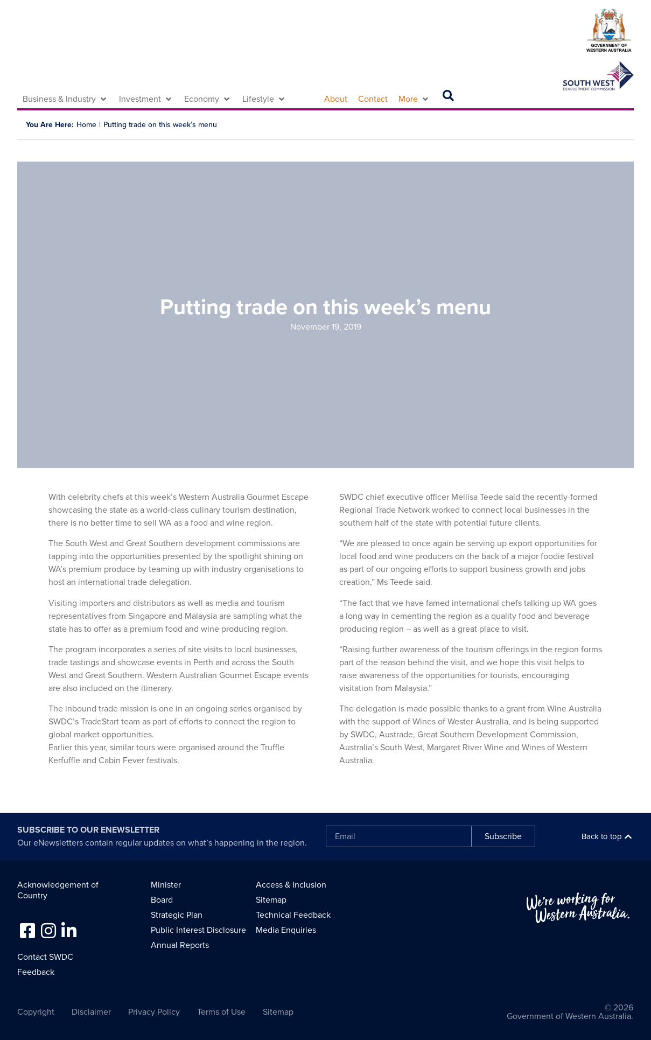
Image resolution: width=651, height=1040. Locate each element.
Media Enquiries (286, 930)
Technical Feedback (293, 915)
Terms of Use (221, 1012)
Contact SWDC (45, 957)
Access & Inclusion (291, 885)
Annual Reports (180, 945)
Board (162, 900)
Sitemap (271, 900)
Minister (166, 885)
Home (86, 124)
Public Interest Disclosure (198, 930)
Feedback (35, 972)
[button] (65, 99)
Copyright (35, 1012)
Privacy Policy (154, 1012)
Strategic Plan (176, 915)
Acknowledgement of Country (58, 890)
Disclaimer (91, 1012)
